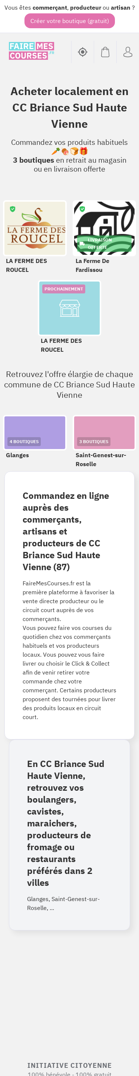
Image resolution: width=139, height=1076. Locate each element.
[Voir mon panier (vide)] (105, 52)
